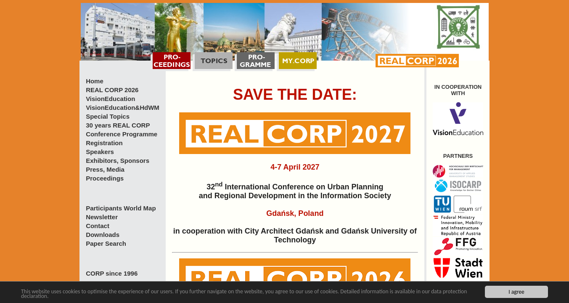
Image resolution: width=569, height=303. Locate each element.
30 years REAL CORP (118, 125)
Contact (97, 225)
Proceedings (105, 178)
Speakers (100, 151)
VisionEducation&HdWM (122, 107)
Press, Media (105, 169)
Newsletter (102, 217)
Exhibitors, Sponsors (117, 160)
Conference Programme (121, 134)
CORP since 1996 (112, 273)
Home (94, 81)
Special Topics (108, 116)
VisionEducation (110, 98)
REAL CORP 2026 (112, 89)
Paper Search (106, 243)
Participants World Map (121, 208)
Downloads (102, 234)
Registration (104, 142)
